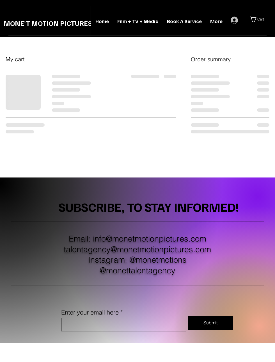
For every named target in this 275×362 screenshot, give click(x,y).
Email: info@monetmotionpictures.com (137, 238)
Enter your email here (90, 312)
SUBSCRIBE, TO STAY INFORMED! (148, 207)
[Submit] (210, 323)
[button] (260, 19)
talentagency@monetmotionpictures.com (137, 249)
